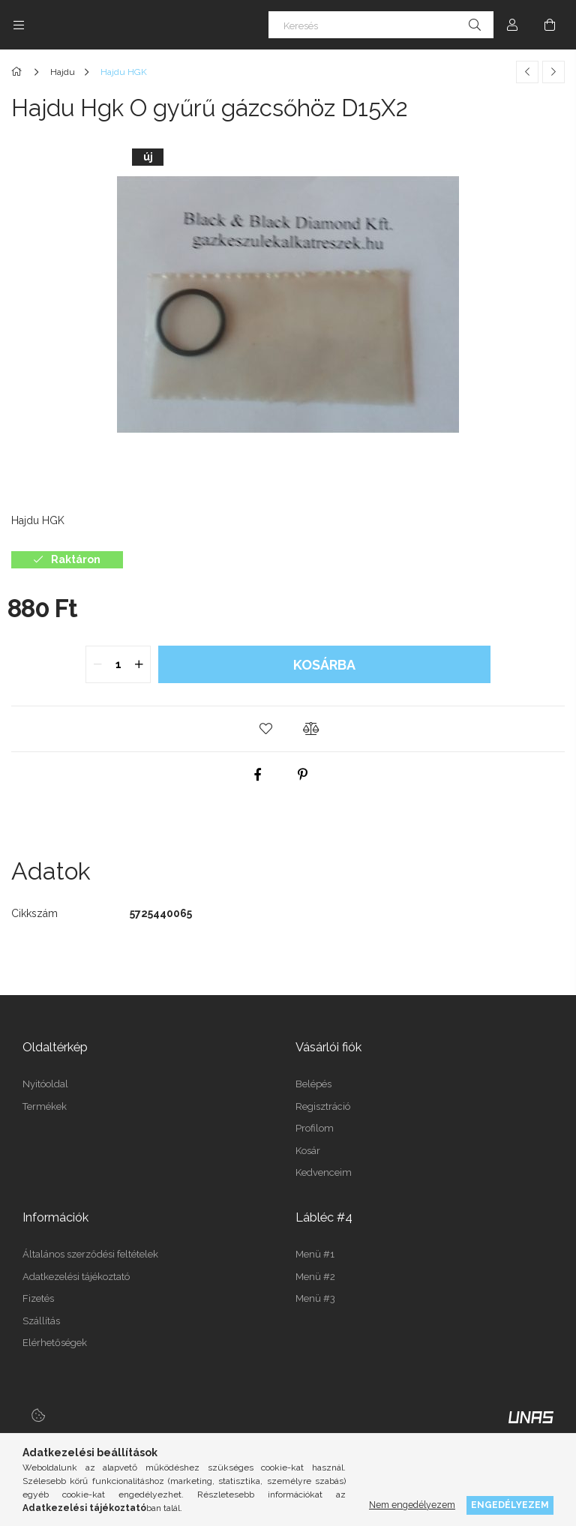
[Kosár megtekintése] (549, 24)
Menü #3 (315, 1298)
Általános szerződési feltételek (90, 1254)
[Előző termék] (527, 72)
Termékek (44, 1106)
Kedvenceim (324, 1172)
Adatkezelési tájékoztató (76, 1276)
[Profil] (512, 24)
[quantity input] (118, 664)
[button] (265, 729)
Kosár (308, 1150)
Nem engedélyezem (412, 1504)
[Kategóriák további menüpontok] (19, 24)
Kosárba (324, 665)
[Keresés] (381, 24)
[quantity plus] (139, 664)
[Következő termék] (553, 72)
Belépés (314, 1084)
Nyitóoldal (45, 1084)
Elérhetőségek (54, 1342)
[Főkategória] (19, 72)
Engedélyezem (510, 1504)
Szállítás (41, 1321)
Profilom (315, 1128)
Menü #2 (315, 1276)
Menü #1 (315, 1254)
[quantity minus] (97, 664)
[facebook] (258, 774)
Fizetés (38, 1298)
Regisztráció (323, 1106)
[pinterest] (303, 774)
